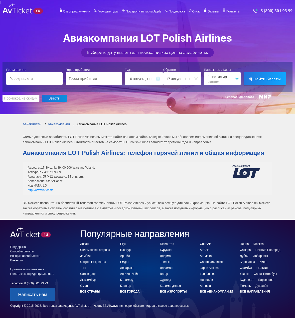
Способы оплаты (22, 251)
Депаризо (126, 268)
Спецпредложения (76, 11)
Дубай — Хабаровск (254, 256)
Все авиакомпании (216, 291)
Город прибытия (78, 69)
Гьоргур (125, 250)
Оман (84, 286)
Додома (165, 256)
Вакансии (16, 260)
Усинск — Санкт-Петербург (258, 274)
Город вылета (16, 69)
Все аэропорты (173, 291)
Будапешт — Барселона (256, 280)
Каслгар (125, 286)
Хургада (165, 280)
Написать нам (32, 294)
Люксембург (88, 280)
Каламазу (127, 280)
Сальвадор (88, 274)
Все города (130, 291)
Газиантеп (167, 244)
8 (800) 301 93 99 (277, 10)
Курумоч (165, 250)
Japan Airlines (209, 268)
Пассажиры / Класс (217, 69)
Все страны (90, 291)
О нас (196, 11)
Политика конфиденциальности (32, 274)
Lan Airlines (207, 274)
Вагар (164, 274)
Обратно (169, 69)
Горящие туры (108, 11)
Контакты (233, 11)
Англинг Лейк (129, 274)
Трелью (165, 262)
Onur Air (205, 244)
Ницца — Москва (252, 244)
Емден (124, 262)
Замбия (85, 256)
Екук (123, 244)
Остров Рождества (93, 262)
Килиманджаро (170, 286)
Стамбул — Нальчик (254, 268)
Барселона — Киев (253, 262)
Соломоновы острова (95, 250)
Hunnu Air (206, 280)
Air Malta (206, 256)
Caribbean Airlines (212, 262)
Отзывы (213, 11)
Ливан (84, 244)
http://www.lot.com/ (40, 190)
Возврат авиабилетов (25, 256)
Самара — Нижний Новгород (260, 250)
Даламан (166, 268)
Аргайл (125, 256)
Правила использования (27, 269)
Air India (205, 286)
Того (83, 268)
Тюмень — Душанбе (254, 286)
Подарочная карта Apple (143, 11)
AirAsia (204, 250)
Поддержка (177, 11)
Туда (128, 69)
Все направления (255, 291)
